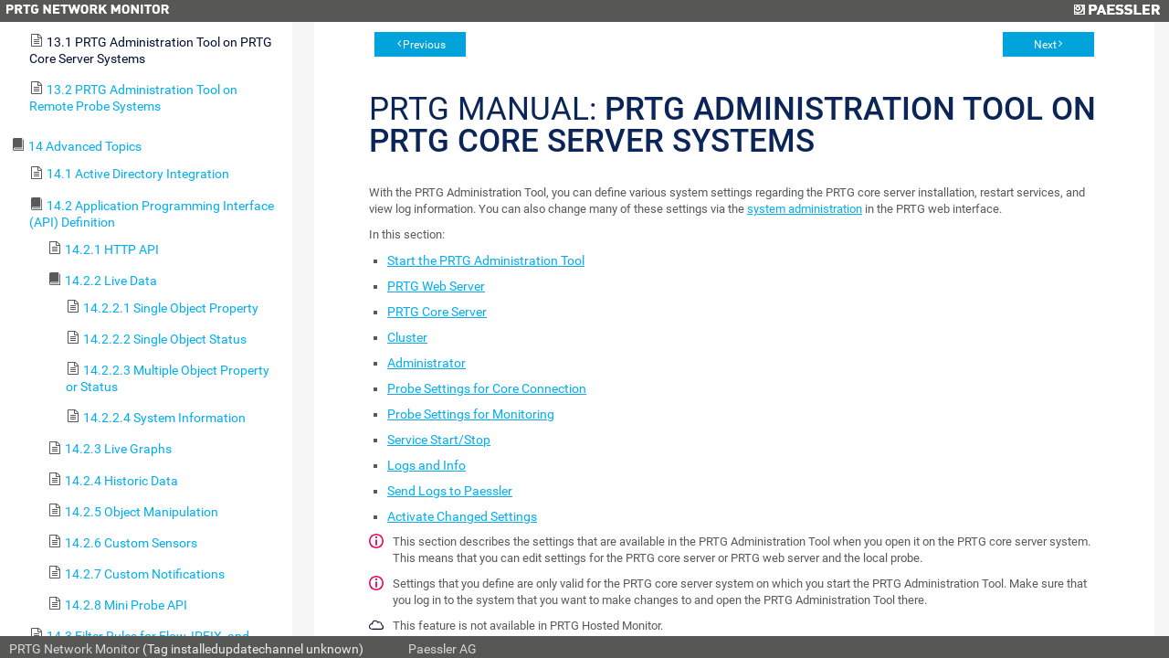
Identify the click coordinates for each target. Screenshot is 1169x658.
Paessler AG (442, 649)
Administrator (426, 363)
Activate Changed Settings (462, 516)
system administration (804, 209)
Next (1045, 44)
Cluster (407, 337)
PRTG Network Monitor (74, 649)
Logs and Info (426, 465)
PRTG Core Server (437, 311)
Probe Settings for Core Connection (486, 388)
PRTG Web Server (436, 286)
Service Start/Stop (438, 439)
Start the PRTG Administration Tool (485, 260)
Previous (424, 44)
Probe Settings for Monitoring (470, 414)
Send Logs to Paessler (449, 490)
